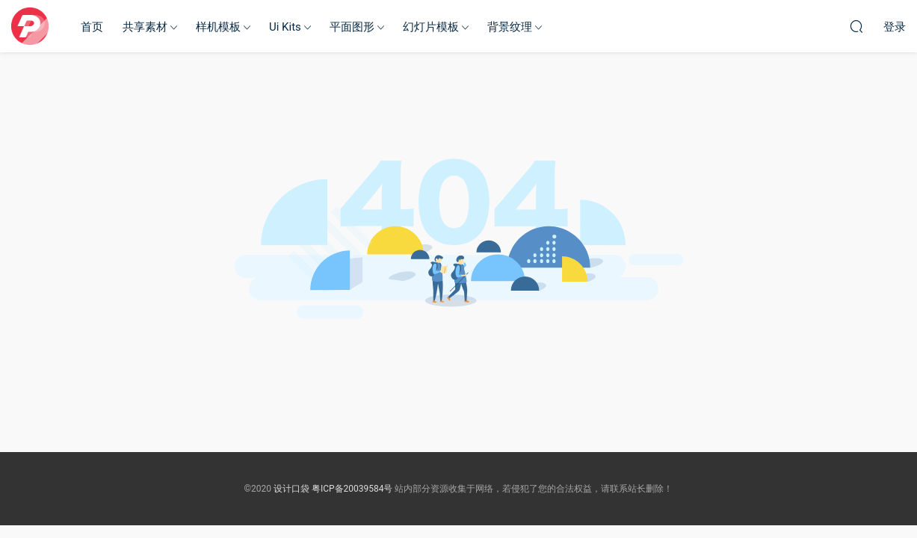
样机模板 (218, 27)
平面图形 (352, 27)
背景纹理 (509, 27)
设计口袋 (30, 26)
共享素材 (145, 27)
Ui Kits (285, 27)
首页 (92, 27)
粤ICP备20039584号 (352, 488)
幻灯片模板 (431, 27)
